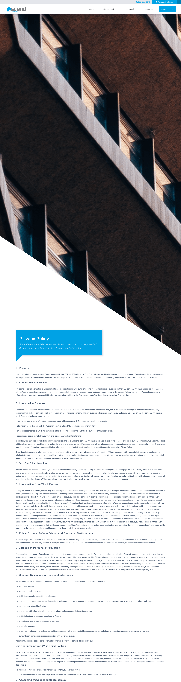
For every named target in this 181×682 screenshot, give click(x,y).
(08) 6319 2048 (143, 2)
